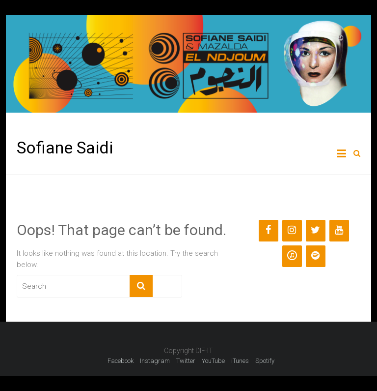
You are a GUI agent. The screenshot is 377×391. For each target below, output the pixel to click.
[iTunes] (292, 256)
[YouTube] (339, 230)
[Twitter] (315, 230)
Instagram (155, 360)
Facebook (121, 360)
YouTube (213, 360)
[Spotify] (315, 256)
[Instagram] (292, 230)
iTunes (240, 360)
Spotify (264, 360)
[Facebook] (268, 230)
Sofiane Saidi (65, 147)
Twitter (185, 360)
